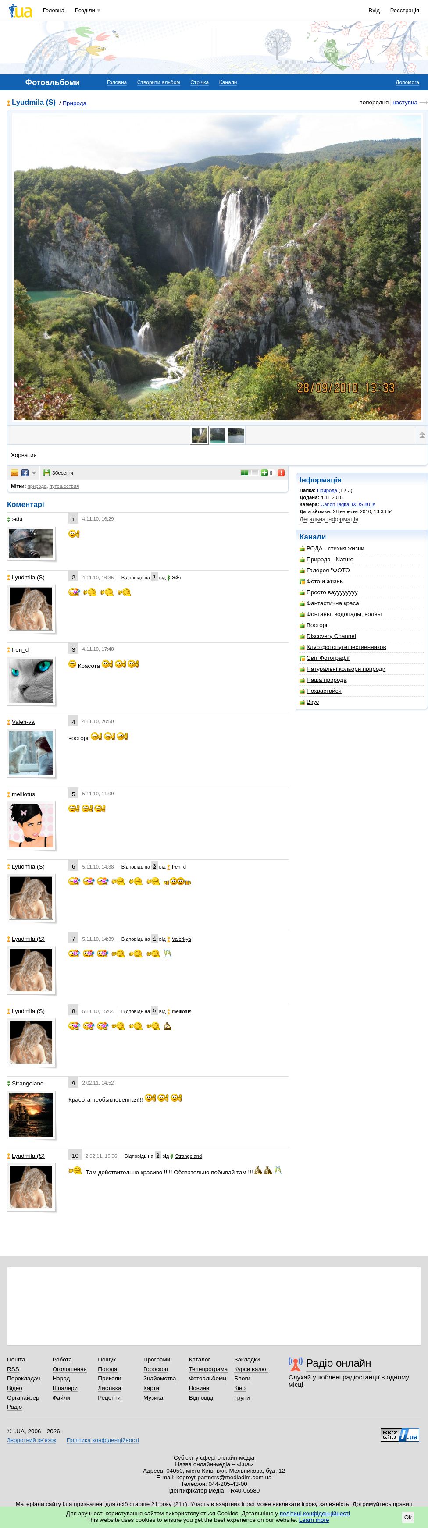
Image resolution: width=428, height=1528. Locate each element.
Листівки (109, 1388)
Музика (153, 1397)
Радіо (14, 1407)
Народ (61, 1378)
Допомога (407, 82)
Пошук (107, 1359)
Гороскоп (155, 1369)
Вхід (374, 10)
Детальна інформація (329, 519)
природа (37, 486)
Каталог (199, 1359)
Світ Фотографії (325, 658)
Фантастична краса (329, 603)
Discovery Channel (328, 636)
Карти (151, 1388)
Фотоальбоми (207, 1378)
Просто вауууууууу (329, 592)
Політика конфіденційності (103, 1440)
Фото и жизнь (321, 581)
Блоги (242, 1378)
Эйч (14, 519)
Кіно (240, 1388)
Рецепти (109, 1397)
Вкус (309, 701)
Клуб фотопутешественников (343, 647)
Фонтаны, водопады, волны (341, 614)
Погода (107, 1369)
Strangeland (25, 1083)
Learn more (314, 1520)
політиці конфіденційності (315, 1513)
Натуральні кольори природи (342, 669)
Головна (53, 10)
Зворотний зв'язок (31, 1440)
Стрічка (199, 82)
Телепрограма (208, 1369)
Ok (408, 1517)
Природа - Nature (326, 559)
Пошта (16, 1359)
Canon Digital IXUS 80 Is (348, 504)
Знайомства (159, 1378)
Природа (74, 103)
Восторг (314, 625)
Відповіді (201, 1397)
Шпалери (65, 1388)
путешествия (64, 486)
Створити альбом (158, 82)
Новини (199, 1388)
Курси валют (251, 1369)
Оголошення (70, 1369)
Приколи (109, 1378)
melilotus (21, 794)
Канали (228, 82)
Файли (62, 1397)
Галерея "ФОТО (325, 570)
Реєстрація (404, 10)
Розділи (85, 10)
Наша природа (323, 680)
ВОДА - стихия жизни (332, 548)
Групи (242, 1397)
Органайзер (23, 1397)
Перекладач (23, 1378)
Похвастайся (321, 691)
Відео (14, 1388)
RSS (13, 1369)
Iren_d (18, 649)
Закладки (247, 1359)
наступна (404, 102)
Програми (156, 1359)
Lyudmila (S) (34, 102)
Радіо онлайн (338, 1363)
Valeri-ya (21, 722)
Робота (62, 1359)
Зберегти (58, 472)
